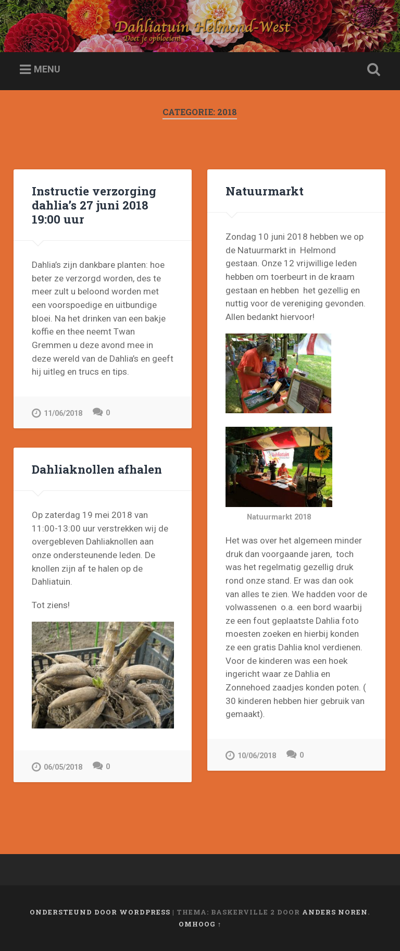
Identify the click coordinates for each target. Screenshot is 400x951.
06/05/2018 (57, 767)
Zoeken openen (372, 70)
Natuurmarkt (265, 191)
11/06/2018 (57, 413)
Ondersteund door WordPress (100, 912)
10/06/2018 (251, 755)
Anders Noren (335, 912)
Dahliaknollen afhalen (97, 469)
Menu (47, 69)
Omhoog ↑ (200, 924)
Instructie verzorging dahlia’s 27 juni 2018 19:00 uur (94, 205)
